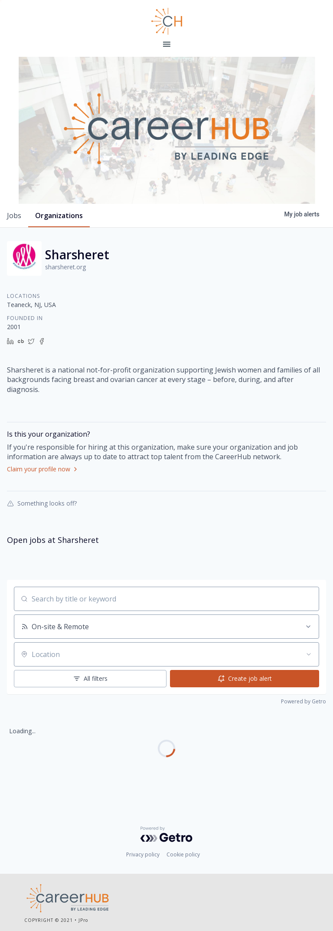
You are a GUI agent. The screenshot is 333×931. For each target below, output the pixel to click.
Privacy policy (143, 854)
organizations (59, 215)
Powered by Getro (303, 701)
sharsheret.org (65, 267)
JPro (83, 920)
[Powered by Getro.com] (166, 834)
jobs (14, 215)
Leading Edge (166, 21)
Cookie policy (183, 854)
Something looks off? (42, 503)
